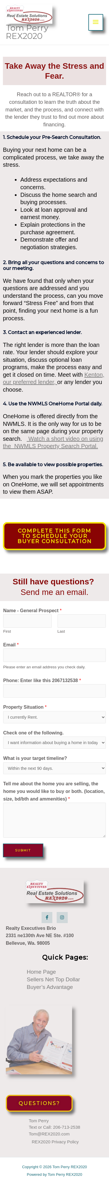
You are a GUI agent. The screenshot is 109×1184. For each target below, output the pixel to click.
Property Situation (25, 707)
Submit (23, 850)
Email (11, 644)
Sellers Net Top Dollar (53, 979)
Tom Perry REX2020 (27, 32)
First (7, 631)
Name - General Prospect (32, 610)
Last (61, 631)
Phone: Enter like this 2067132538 (42, 680)
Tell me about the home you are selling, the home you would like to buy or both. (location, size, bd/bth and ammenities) (54, 791)
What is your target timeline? (35, 758)
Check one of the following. (33, 732)
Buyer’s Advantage (50, 987)
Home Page (41, 972)
